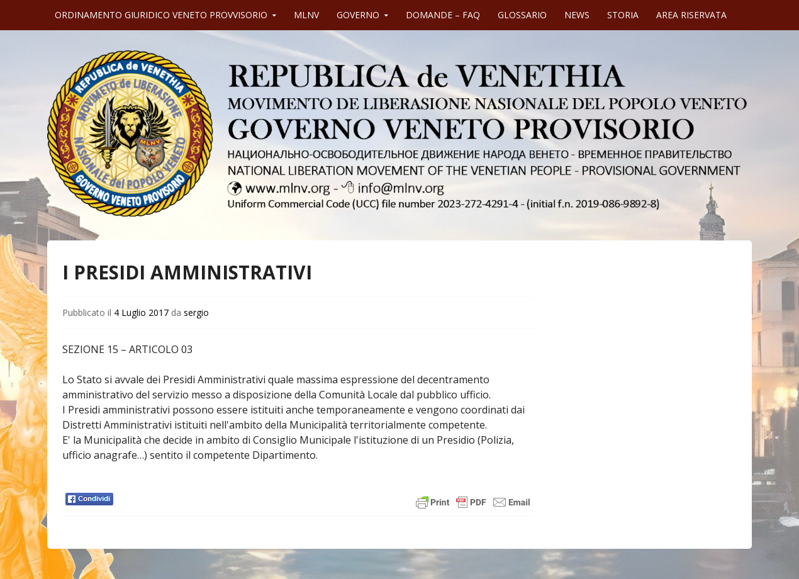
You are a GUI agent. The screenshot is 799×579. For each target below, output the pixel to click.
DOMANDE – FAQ (443, 15)
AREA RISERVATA (691, 15)
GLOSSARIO (522, 15)
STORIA (623, 15)
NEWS (576, 15)
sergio (196, 312)
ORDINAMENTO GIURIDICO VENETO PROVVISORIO (161, 15)
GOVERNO (358, 15)
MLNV (306, 15)
